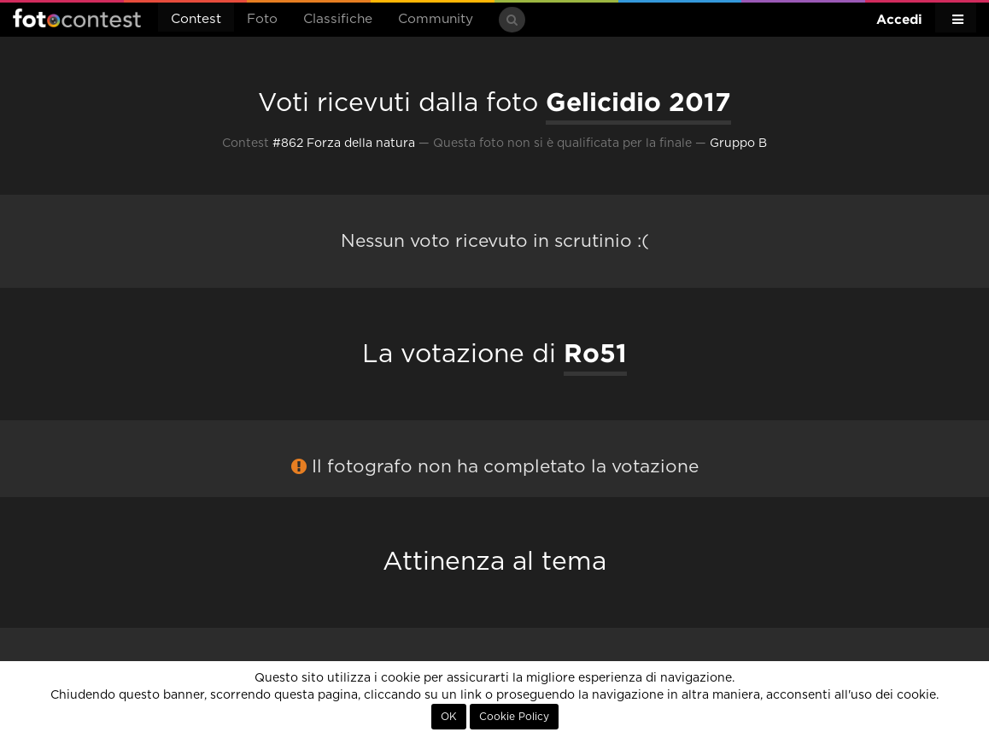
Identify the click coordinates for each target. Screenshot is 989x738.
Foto (262, 19)
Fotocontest (77, 18)
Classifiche (337, 19)
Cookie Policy (514, 717)
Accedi (899, 19)
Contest (196, 19)
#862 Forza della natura (343, 143)
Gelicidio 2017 (638, 101)
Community (435, 19)
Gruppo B (738, 143)
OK (449, 717)
